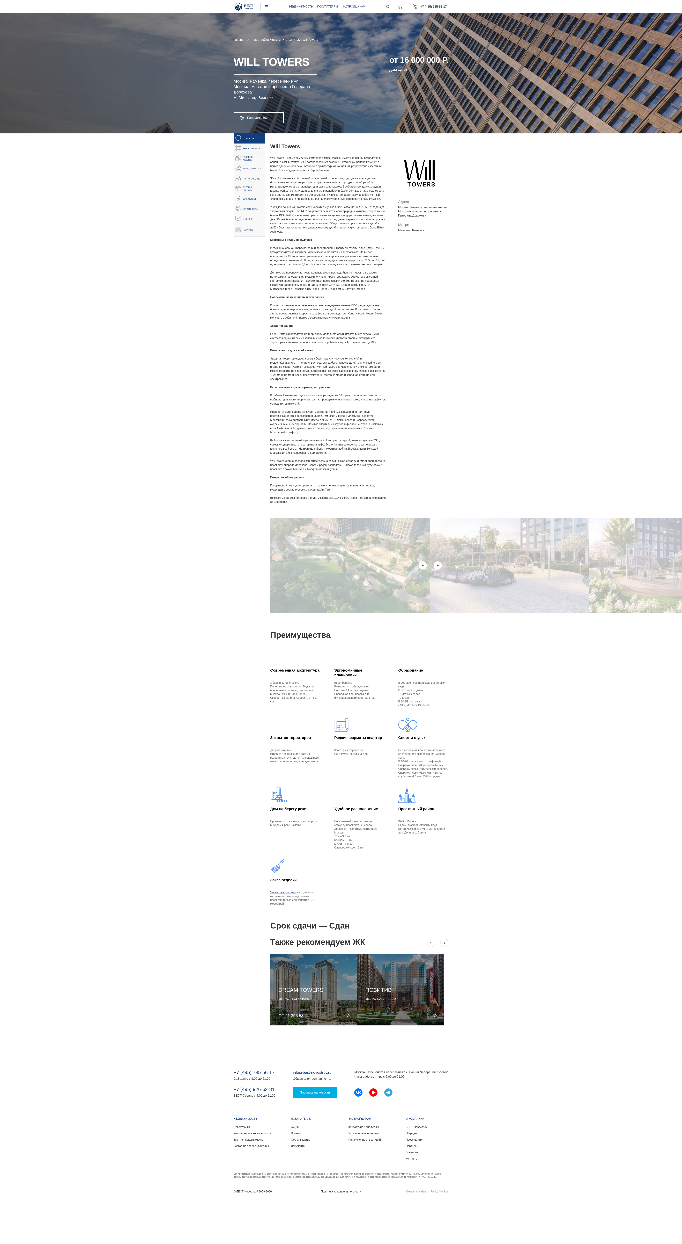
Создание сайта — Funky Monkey (427, 1191)
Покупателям (327, 6)
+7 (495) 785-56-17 (254, 1072)
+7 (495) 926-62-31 (254, 1089)
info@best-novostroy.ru (312, 1072)
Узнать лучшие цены (283, 892)
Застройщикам (353, 6)
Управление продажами (363, 1133)
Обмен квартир (300, 1139)
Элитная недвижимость (248, 1139)
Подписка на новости (315, 1092)
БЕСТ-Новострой (416, 1127)
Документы (298, 1146)
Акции (295, 1127)
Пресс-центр (414, 1139)
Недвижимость (301, 6)
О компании (415, 1118)
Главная (239, 39)
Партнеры (412, 1146)
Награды (411, 1133)
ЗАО (289, 39)
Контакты (412, 1158)
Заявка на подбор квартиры (251, 1146)
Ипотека (296, 1133)
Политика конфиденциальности (341, 1191)
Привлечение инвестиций (364, 1139)
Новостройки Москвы (265, 39)
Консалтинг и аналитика (363, 1127)
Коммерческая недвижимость (252, 1133)
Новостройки (242, 1127)
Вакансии (412, 1152)
